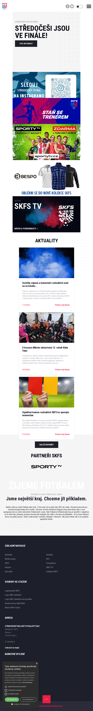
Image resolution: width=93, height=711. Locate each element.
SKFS (7, 563)
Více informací (27, 682)
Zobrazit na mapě (12, 648)
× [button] (37, 664)
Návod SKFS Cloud (12, 607)
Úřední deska (10, 559)
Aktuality (8, 555)
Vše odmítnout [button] (28, 699)
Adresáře (8, 571)
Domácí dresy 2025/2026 (15, 603)
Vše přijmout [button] (12, 699)
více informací (26, 44)
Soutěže (49, 555)
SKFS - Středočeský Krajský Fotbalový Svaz (45, 706)
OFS (47, 559)
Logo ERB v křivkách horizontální (18, 599)
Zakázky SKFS (52, 571)
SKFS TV (49, 567)
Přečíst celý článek (62, 305)
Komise (8, 567)
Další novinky (46, 444)
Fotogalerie (51, 563)
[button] (20, 704)
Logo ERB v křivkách (13, 595)
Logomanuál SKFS (12, 591)
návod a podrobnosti (25, 228)
